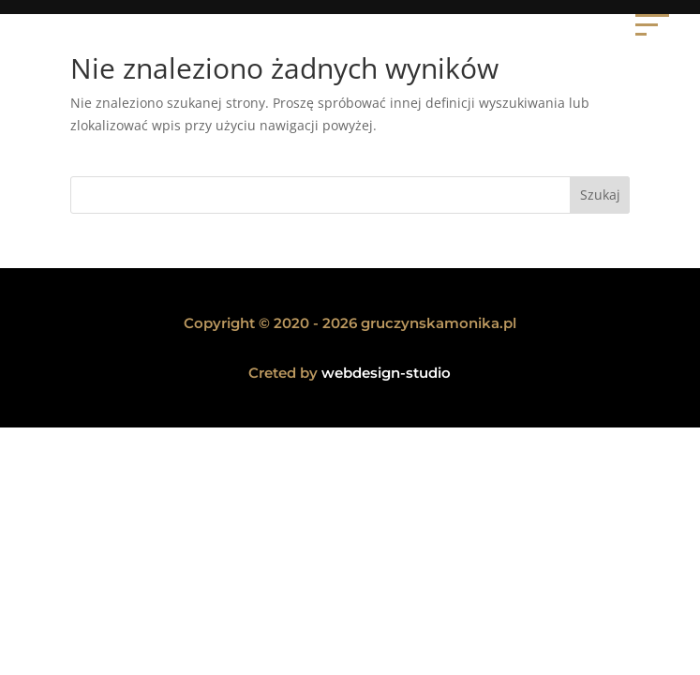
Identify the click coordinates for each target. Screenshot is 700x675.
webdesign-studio (386, 373)
